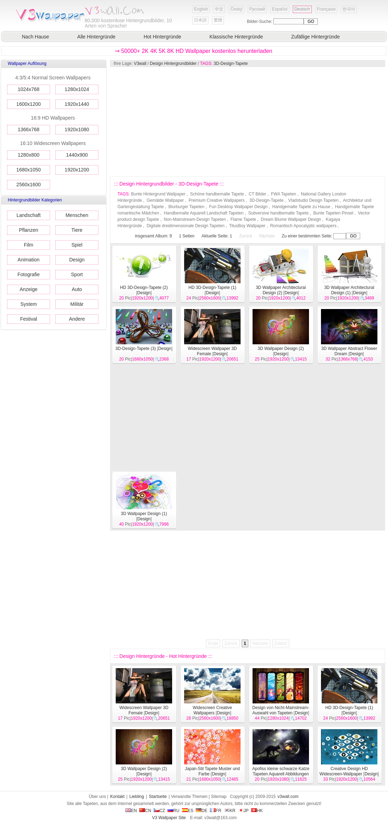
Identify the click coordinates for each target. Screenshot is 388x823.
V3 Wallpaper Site (169, 817)
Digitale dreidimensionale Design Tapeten (186, 225)
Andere (77, 319)
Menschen (77, 215)
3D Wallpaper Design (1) (144, 513)
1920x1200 (77, 170)
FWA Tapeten (283, 194)
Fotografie (28, 274)
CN (145, 810)
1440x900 (77, 155)
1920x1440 (77, 104)
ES (187, 810)
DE (201, 810)
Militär (76, 304)
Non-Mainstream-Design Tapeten (195, 219)
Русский (257, 9)
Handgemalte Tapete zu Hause (301, 206)
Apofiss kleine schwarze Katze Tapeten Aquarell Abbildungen (280, 771)
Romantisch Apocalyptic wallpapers (303, 225)
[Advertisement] (195, 121)
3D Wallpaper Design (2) (281, 348)
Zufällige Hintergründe (315, 37)
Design (77, 259)
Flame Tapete (243, 219)
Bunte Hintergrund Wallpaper (158, 194)
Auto (77, 289)
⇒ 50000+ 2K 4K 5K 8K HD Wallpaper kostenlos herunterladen (193, 51)
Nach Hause (35, 37)
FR (215, 810)
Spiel (76, 245)
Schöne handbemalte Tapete (217, 194)
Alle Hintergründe (96, 37)
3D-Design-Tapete (231, 63)
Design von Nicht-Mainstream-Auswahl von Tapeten (280, 710)
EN (131, 810)
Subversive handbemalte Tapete (278, 213)
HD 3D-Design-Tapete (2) (144, 287)
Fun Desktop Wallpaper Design (238, 206)
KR (230, 810)
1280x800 (29, 155)
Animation (29, 259)
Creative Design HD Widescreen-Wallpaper (344, 771)
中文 (219, 9)
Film (28, 245)
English (201, 9)
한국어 (348, 9)
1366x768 (29, 129)
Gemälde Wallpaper (165, 200)
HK (257, 810)
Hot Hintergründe (162, 37)
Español (279, 9)
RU (173, 810)
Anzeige (29, 289)
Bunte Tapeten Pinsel (333, 213)
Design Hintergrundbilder (173, 63)
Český (236, 9)
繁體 (218, 20)
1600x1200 (28, 104)
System (28, 304)
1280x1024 (77, 89)
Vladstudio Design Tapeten (313, 200)
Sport (77, 274)
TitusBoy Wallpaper (247, 225)
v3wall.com (288, 796)
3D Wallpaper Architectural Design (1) (349, 290)
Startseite (158, 796)
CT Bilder (257, 194)
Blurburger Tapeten (187, 206)
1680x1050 (28, 170)
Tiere (76, 230)
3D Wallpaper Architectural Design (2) (281, 290)
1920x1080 (77, 129)
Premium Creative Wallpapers (217, 200)
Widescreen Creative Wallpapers (212, 710)
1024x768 (29, 89)
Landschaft (29, 215)
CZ (159, 810)
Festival (28, 319)
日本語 (200, 20)
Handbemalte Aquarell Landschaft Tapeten (203, 213)
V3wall (140, 63)
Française (326, 9)
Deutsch (302, 9)
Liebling (136, 796)
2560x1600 (28, 184)
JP (243, 810)
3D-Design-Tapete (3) (135, 348)
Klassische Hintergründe (236, 37)
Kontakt (117, 796)
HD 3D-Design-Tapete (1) (212, 287)
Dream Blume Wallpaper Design (291, 219)
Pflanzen (28, 230)
